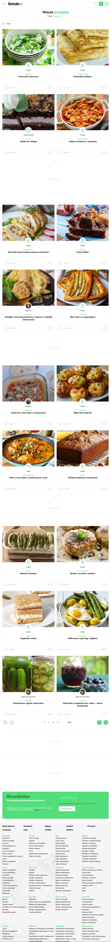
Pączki (4, 899)
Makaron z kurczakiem (37, 843)
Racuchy (5, 843)
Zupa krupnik (60, 843)
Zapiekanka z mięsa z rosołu (66, 939)
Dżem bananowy (88, 917)
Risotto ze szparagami (37, 883)
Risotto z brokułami (36, 880)
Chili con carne (7, 939)
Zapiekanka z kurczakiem (65, 931)
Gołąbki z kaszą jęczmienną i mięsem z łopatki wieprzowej (28, 318)
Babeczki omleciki (83, 412)
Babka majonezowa (63, 904)
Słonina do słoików (89, 922)
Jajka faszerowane (62, 870)
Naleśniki (5, 848)
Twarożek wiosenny (28, 76)
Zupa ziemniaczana (63, 851)
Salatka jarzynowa (89, 848)
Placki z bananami (9, 861)
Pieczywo (91, 826)
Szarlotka (5, 875)
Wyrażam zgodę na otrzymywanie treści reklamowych (77, 804)
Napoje (48, 826)
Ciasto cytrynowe (8, 888)
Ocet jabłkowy (87, 902)
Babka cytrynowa (62, 883)
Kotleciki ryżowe (35, 888)
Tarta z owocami (62, 899)
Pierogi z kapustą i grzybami (92, 883)
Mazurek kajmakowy (63, 902)
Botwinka (32, 899)
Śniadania (82, 636)
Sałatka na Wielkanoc (90, 854)
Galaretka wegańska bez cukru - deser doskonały (82, 704)
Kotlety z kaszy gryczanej (38, 875)
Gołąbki (32, 870)
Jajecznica (6, 838)
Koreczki (5, 910)
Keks (83, 891)
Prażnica (5, 864)
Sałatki (48, 830)
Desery (28, 571)
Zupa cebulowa (61, 864)
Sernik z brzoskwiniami (37, 910)
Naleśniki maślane (82, 76)
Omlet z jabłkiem (8, 851)
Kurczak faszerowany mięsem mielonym (28, 252)
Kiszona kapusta (88, 899)
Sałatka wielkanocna (63, 891)
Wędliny (69, 830)
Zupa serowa (60, 854)
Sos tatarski (60, 888)
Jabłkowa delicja (28, 141)
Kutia (84, 888)
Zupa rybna (86, 873)
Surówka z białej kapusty (91, 861)
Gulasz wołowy (7, 936)
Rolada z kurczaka (88, 934)
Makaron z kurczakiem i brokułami (41, 929)
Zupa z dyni (60, 841)
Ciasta (28, 139)
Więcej (36, 810)
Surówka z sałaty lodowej (91, 841)
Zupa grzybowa (87, 875)
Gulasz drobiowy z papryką (83, 141)
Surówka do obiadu (89, 838)
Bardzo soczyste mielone (82, 573)
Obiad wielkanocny (63, 873)
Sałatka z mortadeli (89, 856)
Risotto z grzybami (36, 878)
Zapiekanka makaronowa (38, 854)
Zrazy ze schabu (35, 856)
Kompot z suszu (87, 885)
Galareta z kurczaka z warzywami (28, 412)
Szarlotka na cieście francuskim (13, 907)
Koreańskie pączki (9, 912)
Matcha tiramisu (28, 573)
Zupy (26, 830)
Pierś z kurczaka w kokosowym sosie (28, 477)
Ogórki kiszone (87, 904)
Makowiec (6, 883)
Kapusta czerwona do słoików (93, 915)
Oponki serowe (7, 904)
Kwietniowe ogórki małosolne (28, 703)
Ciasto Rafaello (8, 880)
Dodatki (28, 74)
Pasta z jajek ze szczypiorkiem (40, 902)
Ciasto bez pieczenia (9, 885)
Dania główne (83, 74)
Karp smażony (87, 880)
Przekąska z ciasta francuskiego (93, 936)
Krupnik (31, 873)
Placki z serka (7, 854)
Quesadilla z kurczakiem (91, 939)
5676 (69, 722)
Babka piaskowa (62, 885)
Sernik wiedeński (35, 912)
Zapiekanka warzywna (64, 936)
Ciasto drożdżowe (8, 873)
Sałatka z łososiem (89, 843)
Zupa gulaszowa (62, 856)
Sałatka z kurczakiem (90, 846)
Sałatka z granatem (89, 859)
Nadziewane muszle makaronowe (41, 936)
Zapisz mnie (67, 809)
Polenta (31, 891)
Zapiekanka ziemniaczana (65, 934)
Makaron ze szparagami (38, 904)
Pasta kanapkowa (9, 846)
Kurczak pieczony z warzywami (40, 885)
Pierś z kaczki (34, 838)
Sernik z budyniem (9, 870)
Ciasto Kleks (82, 252)
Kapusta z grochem (89, 878)
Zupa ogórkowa (61, 859)
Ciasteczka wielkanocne (64, 878)
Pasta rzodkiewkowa (36, 907)
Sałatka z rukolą (88, 851)
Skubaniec (6, 893)
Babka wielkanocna (63, 880)
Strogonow (6, 934)
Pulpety (31, 841)
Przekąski (82, 315)
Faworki (5, 902)
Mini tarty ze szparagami (82, 317)
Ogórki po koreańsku (89, 920)
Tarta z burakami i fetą (90, 931)
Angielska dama (28, 638)
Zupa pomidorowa (62, 861)
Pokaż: (55, 16)
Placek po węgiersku (9, 931)
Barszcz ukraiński (62, 846)
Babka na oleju (7, 878)
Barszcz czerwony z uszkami (92, 870)
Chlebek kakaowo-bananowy (83, 477)
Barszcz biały (60, 848)
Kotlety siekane (34, 848)
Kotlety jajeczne (87, 929)
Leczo (4, 929)
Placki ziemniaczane (36, 846)
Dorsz (31, 851)
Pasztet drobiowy (62, 875)
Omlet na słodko (8, 841)
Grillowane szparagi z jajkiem (83, 638)
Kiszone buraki (87, 912)
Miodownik (6, 891)
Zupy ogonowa (61, 838)
